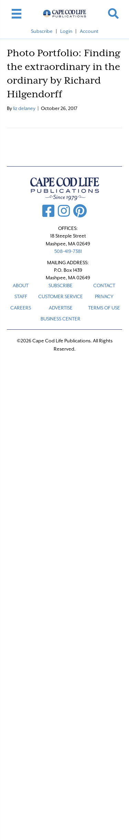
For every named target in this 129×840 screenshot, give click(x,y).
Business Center (60, 318)
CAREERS (20, 308)
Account (89, 31)
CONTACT (104, 285)
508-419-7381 (68, 251)
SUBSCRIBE (61, 285)
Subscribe (42, 31)
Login (66, 31)
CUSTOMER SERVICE (60, 296)
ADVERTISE (61, 308)
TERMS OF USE (104, 308)
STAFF (20, 296)
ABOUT (21, 285)
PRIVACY (104, 296)
